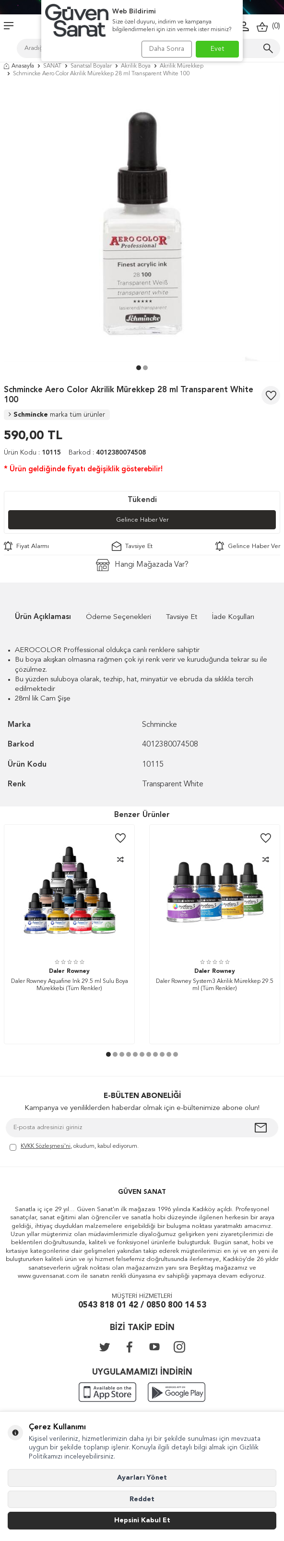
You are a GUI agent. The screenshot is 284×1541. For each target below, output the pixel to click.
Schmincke (57, 414)
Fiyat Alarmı (26, 546)
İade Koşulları (233, 617)
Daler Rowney (69, 971)
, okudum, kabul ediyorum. (74, 1147)
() (268, 27)
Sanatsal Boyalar (91, 66)
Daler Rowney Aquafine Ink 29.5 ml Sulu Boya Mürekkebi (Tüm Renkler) (69, 985)
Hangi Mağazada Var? (142, 565)
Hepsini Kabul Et (142, 1520)
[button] (138, 367)
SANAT (52, 66)
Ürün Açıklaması (43, 617)
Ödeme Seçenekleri (118, 617)
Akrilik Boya (136, 66)
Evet (218, 49)
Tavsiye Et (132, 546)
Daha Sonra (166, 49)
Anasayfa (19, 66)
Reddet (142, 1499)
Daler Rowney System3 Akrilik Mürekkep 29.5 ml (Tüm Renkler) (214, 985)
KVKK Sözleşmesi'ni (46, 1146)
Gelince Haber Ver (142, 520)
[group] (142, 223)
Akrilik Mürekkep (181, 66)
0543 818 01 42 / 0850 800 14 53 (142, 1305)
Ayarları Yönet (142, 1477)
